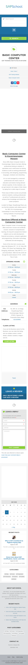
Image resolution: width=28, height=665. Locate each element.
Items (15, 71)
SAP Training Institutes (14, 74)
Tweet (14, 378)
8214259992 (17, 319)
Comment (7, 431)
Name (14, 420)
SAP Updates (21, 576)
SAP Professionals (7, 576)
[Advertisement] (14, 107)
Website (6, 427)
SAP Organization (19, 574)
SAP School (14, 661)
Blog (13, 657)
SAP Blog (6, 574)
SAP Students (15, 576)
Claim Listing (9, 341)
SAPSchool (14, 579)
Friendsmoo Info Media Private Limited (14, 662)
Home (12, 71)
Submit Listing (19, 657)
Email (14, 424)
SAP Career (12, 574)
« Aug (13, 527)
